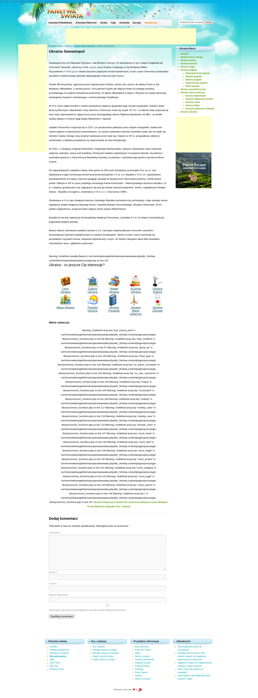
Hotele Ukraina (114, 290)
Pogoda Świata (142, 666)
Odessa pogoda (193, 79)
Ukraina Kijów (192, 105)
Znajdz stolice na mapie (103, 659)
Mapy (137, 653)
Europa (137, 22)
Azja (113, 22)
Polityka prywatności (59, 650)
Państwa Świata (55, 46)
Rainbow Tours (57, 669)
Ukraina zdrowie (189, 112)
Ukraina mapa (188, 67)
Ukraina (68, 46)
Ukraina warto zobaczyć (84, 46)
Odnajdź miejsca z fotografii (105, 653)
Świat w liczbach (143, 679)
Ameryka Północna (85, 22)
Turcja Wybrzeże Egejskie (101, 506)
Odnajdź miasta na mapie (104, 650)
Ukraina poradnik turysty (193, 89)
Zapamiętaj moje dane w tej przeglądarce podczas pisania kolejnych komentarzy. (87, 610)
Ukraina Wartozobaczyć (136, 311)
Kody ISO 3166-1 (143, 650)
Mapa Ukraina (65, 307)
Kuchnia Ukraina (136, 290)
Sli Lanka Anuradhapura (137, 502)
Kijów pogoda (192, 86)
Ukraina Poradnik (114, 309)
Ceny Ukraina (65, 290)
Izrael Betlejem (159, 502)
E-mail (52, 583)
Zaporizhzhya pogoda (196, 83)
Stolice (138, 675)
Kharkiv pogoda (193, 76)
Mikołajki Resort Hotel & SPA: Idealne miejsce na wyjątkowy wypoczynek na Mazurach (192, 656)
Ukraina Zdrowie (157, 309)
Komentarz (55, 532)
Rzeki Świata (141, 672)
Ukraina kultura (188, 60)
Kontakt (53, 646)
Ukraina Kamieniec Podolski (199, 108)
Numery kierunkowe (144, 659)
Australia (124, 22)
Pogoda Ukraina (92, 309)
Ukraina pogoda (189, 70)
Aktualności (151, 22)
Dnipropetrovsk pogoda (197, 73)
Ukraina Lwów (192, 102)
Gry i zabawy (123, 506)
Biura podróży (141, 646)
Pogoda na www (143, 662)
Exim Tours (55, 662)
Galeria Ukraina (92, 290)
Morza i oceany (142, 656)
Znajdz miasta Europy (102, 656)
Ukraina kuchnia (189, 63)
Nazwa (53, 572)
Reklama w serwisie (59, 653)
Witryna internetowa (58, 595)
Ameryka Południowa (60, 22)
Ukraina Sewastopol (195, 95)
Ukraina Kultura (157, 290)
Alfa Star (54, 666)
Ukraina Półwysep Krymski (108, 502)
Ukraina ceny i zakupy (192, 57)
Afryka (103, 22)
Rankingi (139, 669)
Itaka (52, 659)
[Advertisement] (131, 36)
